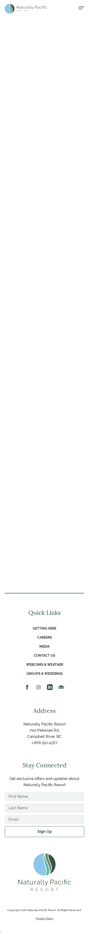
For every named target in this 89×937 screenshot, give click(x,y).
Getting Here (44, 628)
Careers (44, 637)
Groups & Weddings (45, 674)
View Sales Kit (44, 163)
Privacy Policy (44, 918)
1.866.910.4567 (44, 742)
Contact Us (44, 655)
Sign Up (44, 831)
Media (44, 646)
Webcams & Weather (44, 664)
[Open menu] (81, 8)
